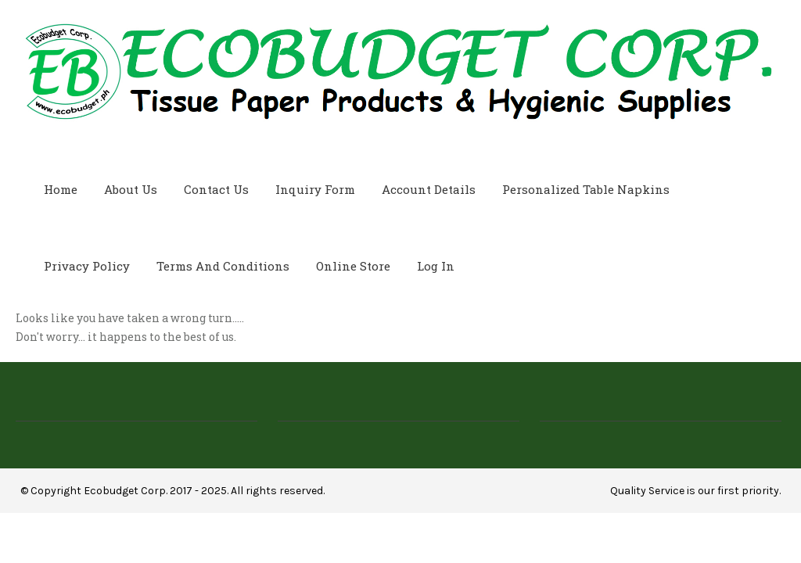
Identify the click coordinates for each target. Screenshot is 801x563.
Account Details (429, 189)
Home (60, 189)
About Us (130, 189)
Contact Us (216, 189)
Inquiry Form (315, 189)
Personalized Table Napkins (586, 189)
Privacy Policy (87, 266)
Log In (435, 266)
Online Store (353, 266)
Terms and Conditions (222, 266)
